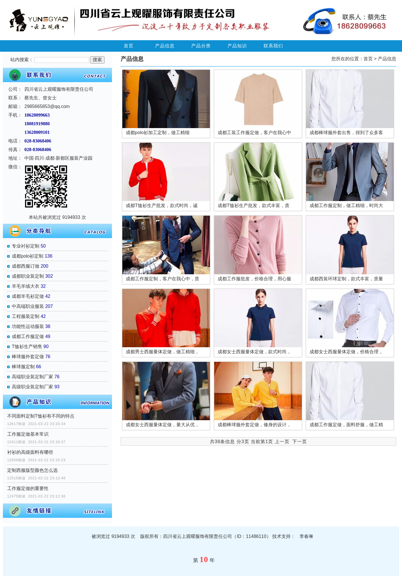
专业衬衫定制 (25, 246)
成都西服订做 (25, 266)
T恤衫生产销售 (27, 346)
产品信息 (165, 45)
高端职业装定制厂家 (32, 376)
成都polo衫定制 (27, 256)
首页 (129, 45)
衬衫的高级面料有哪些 (30, 452)
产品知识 (237, 45)
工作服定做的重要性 (28, 488)
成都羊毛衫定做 (28, 296)
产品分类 (201, 45)
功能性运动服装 (28, 326)
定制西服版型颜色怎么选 (32, 470)
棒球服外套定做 (28, 356)
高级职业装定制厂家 (32, 386)
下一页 (299, 441)
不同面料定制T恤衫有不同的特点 (40, 416)
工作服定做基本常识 (28, 434)
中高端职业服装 (28, 306)
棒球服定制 (23, 366)
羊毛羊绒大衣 (25, 286)
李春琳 (306, 536)
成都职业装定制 (28, 276)
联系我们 (273, 45)
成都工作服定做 (28, 336)
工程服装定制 (25, 316)
